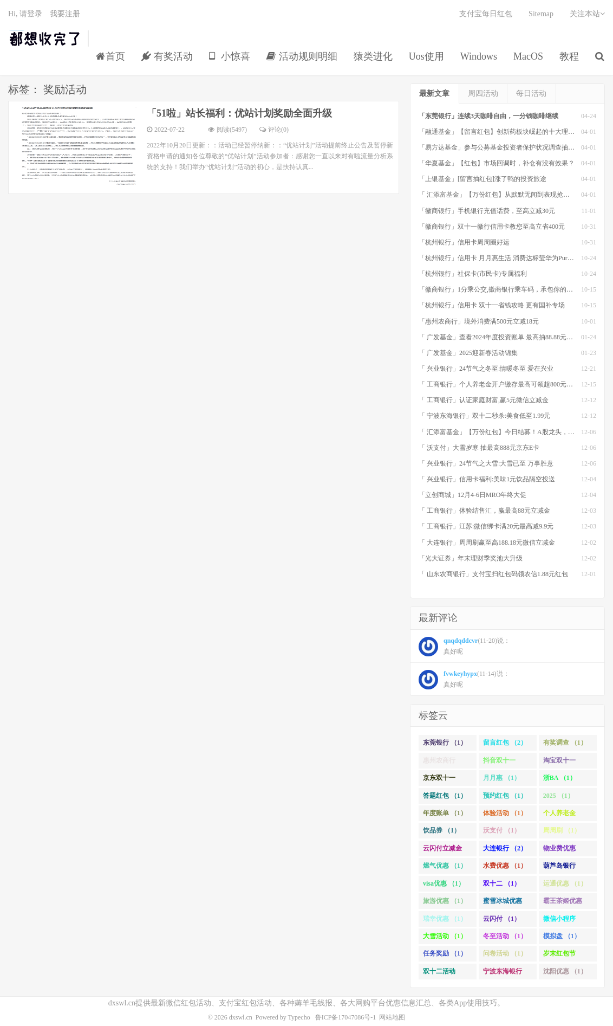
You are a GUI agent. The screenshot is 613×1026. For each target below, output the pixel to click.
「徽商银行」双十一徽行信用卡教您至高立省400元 (492, 226)
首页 (110, 56)
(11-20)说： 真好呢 (464, 646)
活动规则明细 (301, 56)
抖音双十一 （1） (499, 763)
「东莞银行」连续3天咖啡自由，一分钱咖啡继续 (488, 116)
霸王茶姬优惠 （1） (562, 903)
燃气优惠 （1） (445, 865)
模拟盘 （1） (562, 936)
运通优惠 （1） (565, 883)
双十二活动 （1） (439, 973)
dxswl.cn (240, 1017)
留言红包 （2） (505, 742)
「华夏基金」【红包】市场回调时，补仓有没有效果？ (497, 163)
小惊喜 (230, 56)
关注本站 (587, 14)
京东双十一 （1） (439, 780)
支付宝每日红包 (485, 14)
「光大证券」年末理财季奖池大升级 (471, 558)
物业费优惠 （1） (559, 850)
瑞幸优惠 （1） (445, 918)
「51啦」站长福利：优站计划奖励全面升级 (239, 113)
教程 (569, 56)
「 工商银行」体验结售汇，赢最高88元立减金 (484, 510)
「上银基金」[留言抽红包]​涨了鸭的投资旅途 (482, 179)
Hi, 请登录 (25, 14)
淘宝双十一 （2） (559, 763)
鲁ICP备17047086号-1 (345, 1017)
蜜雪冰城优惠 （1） (502, 903)
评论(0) (274, 129)
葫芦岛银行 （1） (559, 868)
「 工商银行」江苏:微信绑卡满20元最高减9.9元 (486, 526)
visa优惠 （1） (444, 883)
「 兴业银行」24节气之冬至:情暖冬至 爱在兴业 (486, 368)
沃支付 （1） (501, 830)
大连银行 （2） (505, 848)
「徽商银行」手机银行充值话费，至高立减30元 (487, 211)
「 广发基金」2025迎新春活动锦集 (468, 353)
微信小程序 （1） (559, 921)
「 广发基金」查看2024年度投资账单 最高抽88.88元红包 (499, 337)
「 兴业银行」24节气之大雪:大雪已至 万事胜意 (486, 463)
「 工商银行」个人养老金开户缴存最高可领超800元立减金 (502, 384)
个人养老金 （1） (559, 815)
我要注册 (65, 14)
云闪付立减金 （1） (442, 850)
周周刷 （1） (562, 830)
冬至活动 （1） (505, 936)
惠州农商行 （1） (439, 763)
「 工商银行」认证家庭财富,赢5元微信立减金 (484, 400)
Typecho (299, 1017)
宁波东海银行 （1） (502, 973)
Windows (478, 56)
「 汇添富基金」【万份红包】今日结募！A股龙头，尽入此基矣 (510, 432)
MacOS (528, 56)
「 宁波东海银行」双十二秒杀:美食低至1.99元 (484, 416)
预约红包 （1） (505, 795)
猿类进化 (373, 56)
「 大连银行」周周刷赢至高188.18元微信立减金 (487, 542)
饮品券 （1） (441, 830)
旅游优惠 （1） (445, 901)
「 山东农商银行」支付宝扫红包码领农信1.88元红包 (493, 574)
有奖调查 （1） (565, 742)
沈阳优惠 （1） (565, 971)
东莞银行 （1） (445, 742)
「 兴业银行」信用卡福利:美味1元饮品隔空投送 (487, 479)
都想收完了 (45, 38)
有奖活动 (167, 56)
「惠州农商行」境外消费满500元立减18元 (479, 321)
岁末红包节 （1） (559, 956)
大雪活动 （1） (445, 936)
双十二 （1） (501, 883)
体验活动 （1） (505, 813)
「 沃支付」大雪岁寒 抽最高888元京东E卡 (479, 447)
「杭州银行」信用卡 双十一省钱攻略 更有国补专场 (492, 305)
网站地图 (392, 1017)
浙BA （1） (559, 778)
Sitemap (541, 14)
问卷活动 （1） (505, 953)
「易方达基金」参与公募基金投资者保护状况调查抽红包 (500, 147)
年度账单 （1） (445, 813)
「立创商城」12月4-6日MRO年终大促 (472, 495)
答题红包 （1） (445, 795)
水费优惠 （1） (505, 865)
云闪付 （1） (501, 918)
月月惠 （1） (501, 778)
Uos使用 (426, 56)
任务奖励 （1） (445, 953)
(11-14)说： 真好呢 (464, 679)
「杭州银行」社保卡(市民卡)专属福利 (473, 274)
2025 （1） (558, 795)
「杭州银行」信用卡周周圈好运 (464, 242)
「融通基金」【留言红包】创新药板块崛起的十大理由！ (500, 131)
